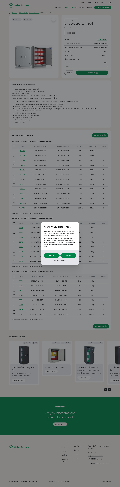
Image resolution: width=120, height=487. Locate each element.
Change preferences (60, 260)
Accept (68, 255)
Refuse (51, 255)
